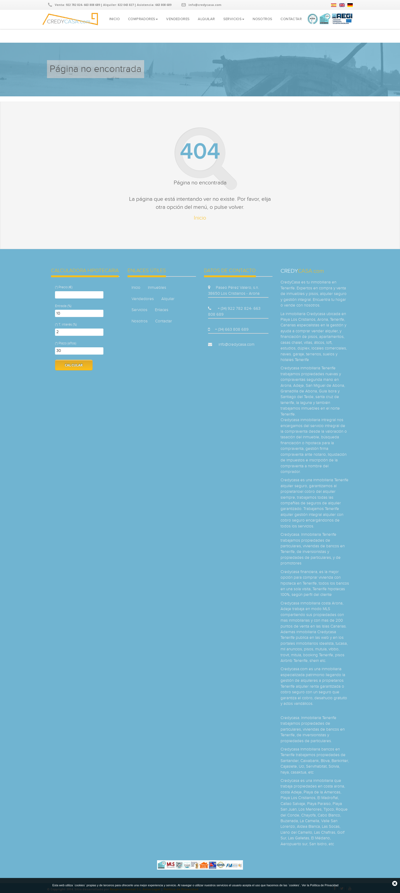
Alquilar (206, 19)
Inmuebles (157, 287)
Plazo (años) (67, 343)
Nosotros (262, 19)
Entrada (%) (63, 306)
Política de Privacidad (324, 885)
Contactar (291, 19)
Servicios (234, 19)
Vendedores (178, 19)
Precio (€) (65, 287)
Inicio (114, 19)
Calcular (74, 365)
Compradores (143, 19)
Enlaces (161, 310)
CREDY (68, 20)
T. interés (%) (68, 324)
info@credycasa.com (204, 5)
